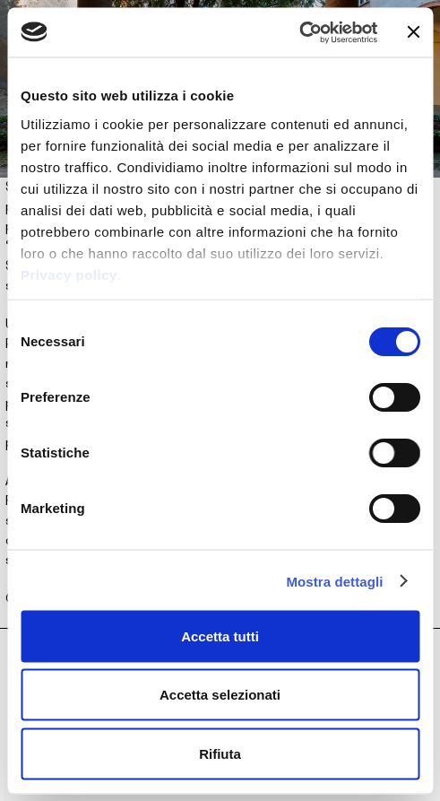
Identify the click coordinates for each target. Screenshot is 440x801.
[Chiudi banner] (413, 32)
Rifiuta (220, 753)
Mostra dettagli (334, 580)
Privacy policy (69, 274)
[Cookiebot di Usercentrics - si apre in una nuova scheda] (299, 32)
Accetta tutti (220, 635)
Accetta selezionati (220, 694)
